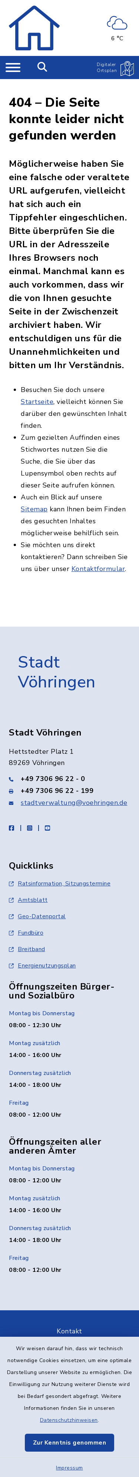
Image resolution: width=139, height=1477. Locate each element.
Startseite (37, 386)
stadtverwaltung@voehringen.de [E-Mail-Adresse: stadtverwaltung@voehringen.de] (74, 787)
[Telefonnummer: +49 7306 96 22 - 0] (69, 763)
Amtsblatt (28, 885)
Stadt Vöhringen (57, 657)
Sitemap (34, 494)
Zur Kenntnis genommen (69, 1443)
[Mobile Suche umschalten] (42, 67)
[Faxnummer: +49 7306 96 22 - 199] (69, 775)
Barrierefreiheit (69, 1335)
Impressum (69, 1467)
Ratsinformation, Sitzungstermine (59, 868)
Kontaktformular (98, 553)
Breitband (27, 934)
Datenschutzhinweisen (69, 1420)
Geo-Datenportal (37, 901)
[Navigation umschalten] (13, 67)
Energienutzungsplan (42, 950)
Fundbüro (26, 917)
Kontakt (69, 1315)
